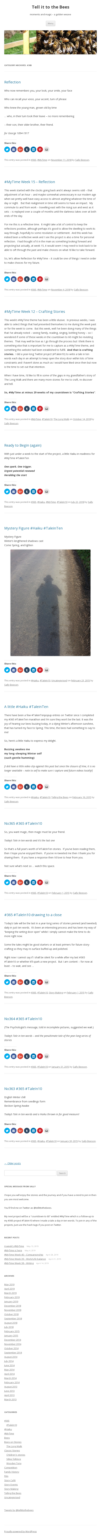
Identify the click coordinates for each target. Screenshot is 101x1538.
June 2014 (9, 1365)
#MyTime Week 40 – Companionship (23, 1254)
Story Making (56, 992)
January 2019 (11, 1301)
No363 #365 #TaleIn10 (23, 1088)
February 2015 (12, 1331)
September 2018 (13, 1318)
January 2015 (11, 1335)
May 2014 (9, 1369)
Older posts (12, 1163)
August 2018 (10, 1322)
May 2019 (9, 1284)
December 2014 (12, 1339)
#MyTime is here (13, 1250)
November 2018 (12, 1310)
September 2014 (13, 1352)
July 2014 (9, 1361)
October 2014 (11, 1348)
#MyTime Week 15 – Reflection (29, 181)
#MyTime (42, 159)
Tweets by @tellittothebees (19, 1510)
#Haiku (41, 502)
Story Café (10, 1480)
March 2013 (10, 1399)
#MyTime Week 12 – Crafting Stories (34, 311)
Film (6, 1476)
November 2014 (12, 1344)
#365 (33, 159)
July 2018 (9, 1327)
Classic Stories (12, 1450)
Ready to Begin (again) (22, 445)
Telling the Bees (59, 797)
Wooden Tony (14, 1463)
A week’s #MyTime (14, 1246)
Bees (7, 1437)
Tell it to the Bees (50, 7)
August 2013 (10, 1386)
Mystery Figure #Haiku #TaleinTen (33, 528)
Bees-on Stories (13, 1442)
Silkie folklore (13, 1459)
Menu (50, 23)
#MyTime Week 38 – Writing (19, 1263)
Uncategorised (59, 680)
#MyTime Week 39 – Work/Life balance (25, 1258)
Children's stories (15, 1454)
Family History (11, 1471)
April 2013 (9, 1395)
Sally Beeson (82, 159)
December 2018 (12, 1305)
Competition (10, 1467)
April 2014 (9, 1373)
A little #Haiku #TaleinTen (26, 706)
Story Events (11, 1484)
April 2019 (9, 1288)
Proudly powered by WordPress (20, 1531)
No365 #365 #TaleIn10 (23, 823)
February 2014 (12, 1382)
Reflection (12, 82)
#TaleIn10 (47, 419)
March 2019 (10, 1293)
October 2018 (11, 1314)
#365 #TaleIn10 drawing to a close (33, 914)
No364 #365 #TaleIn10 (23, 1018)
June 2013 (9, 1391)
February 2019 (12, 1297)
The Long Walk (61, 419)
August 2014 (10, 1356)
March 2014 (10, 1378)
